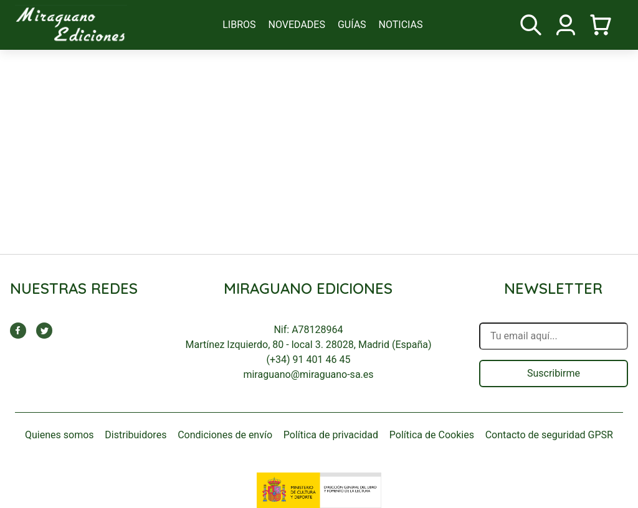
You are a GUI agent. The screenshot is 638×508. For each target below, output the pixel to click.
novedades (297, 25)
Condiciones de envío (225, 435)
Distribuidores (135, 435)
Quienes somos (59, 435)
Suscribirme (553, 373)
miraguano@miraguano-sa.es (308, 374)
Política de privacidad (330, 435)
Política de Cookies (431, 435)
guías (352, 25)
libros (238, 25)
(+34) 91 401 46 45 (309, 359)
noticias (401, 25)
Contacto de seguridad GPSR (549, 435)
